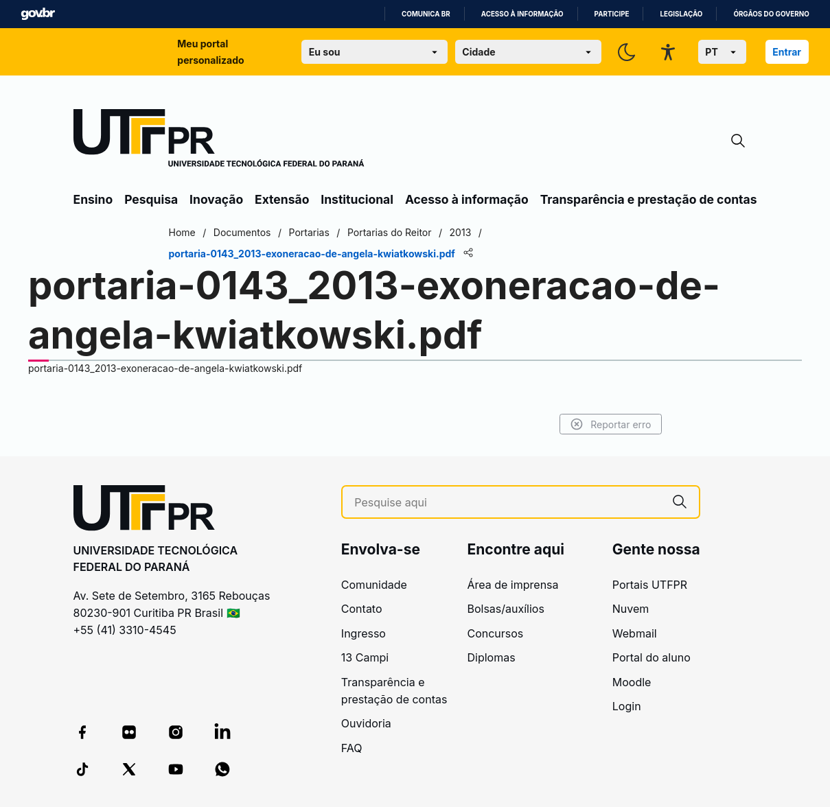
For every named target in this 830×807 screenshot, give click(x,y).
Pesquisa (151, 199)
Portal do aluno (651, 657)
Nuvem (630, 609)
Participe (612, 14)
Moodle (632, 682)
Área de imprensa (512, 585)
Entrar (786, 52)
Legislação (681, 14)
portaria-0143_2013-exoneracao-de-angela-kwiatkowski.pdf (165, 368)
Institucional (357, 199)
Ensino (93, 199)
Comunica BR (426, 14)
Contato (361, 609)
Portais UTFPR (649, 585)
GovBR (38, 14)
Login (626, 706)
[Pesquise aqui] (507, 502)
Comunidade (374, 585)
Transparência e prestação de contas (648, 199)
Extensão (282, 199)
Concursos (495, 633)
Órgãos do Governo (771, 14)
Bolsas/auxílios (505, 609)
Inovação (216, 199)
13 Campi (365, 657)
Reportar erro (611, 424)
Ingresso (363, 633)
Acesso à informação (522, 14)
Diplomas (491, 657)
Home (182, 232)
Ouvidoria (366, 723)
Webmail (634, 633)
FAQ (351, 748)
